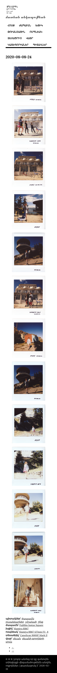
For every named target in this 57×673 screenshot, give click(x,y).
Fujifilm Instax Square (31, 625)
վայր (29, 38)
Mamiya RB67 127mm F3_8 (33, 631)
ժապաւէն (25, 25)
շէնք (40, 621)
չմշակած (31, 621)
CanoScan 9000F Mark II (33, 635)
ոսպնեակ (36, 31)
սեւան (17, 638)
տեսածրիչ (15, 38)
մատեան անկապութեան (26, 17)
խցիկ (39, 25)
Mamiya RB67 (21, 628)
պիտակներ (40, 44)
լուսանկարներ (15, 621)
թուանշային (16, 31)
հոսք (11, 25)
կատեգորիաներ (18, 44)
